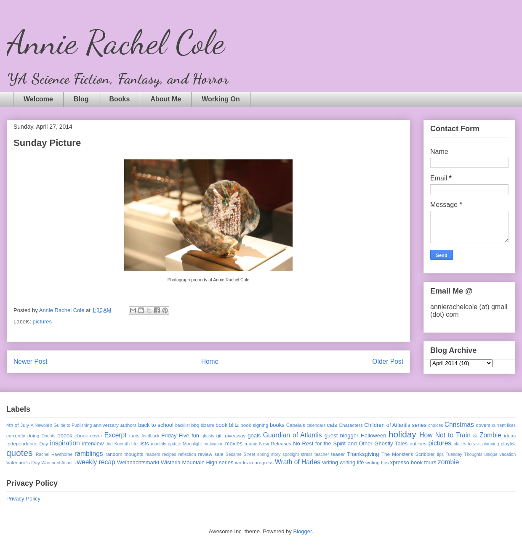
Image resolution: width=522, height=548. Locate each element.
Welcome (38, 99)
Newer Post (30, 361)
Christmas (459, 424)
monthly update (166, 444)
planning (490, 444)
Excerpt (115, 435)
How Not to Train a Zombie (460, 435)
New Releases (275, 443)
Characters (351, 425)
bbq (195, 425)
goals (254, 435)
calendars (315, 425)
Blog (81, 99)
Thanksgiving (363, 454)
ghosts (207, 436)
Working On (221, 99)
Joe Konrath (118, 444)
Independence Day (27, 443)
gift (219, 435)
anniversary (105, 425)
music (251, 443)
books (277, 425)
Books (119, 99)
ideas (510, 435)
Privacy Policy (23, 498)
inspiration (65, 443)
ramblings (89, 453)
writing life (352, 462)
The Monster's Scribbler (408, 454)
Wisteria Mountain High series (197, 462)
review (205, 454)
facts (134, 435)
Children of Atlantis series (395, 425)
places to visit (467, 444)
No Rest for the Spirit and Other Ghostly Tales (350, 443)
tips (440, 454)
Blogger (302, 531)
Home (210, 361)
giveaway (235, 435)
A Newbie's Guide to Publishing (61, 425)
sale (218, 454)
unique (491, 454)
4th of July (17, 425)
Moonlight (192, 444)
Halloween (373, 435)
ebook (64, 435)
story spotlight (285, 454)
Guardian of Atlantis (292, 435)
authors (128, 425)
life (134, 443)
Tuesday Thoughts (464, 454)
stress (307, 454)
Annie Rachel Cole (115, 42)
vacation (507, 454)
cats (332, 425)
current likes (504, 425)
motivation (213, 444)
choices (435, 425)
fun (195, 435)
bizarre (207, 425)
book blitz (227, 425)
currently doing (22, 435)
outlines (418, 443)
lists (144, 443)
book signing (254, 425)
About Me (165, 99)
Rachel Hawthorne (54, 454)
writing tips (377, 462)
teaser (337, 454)
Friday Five (175, 435)
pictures (42, 321)
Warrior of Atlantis (58, 463)
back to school (155, 425)
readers (152, 454)
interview (93, 443)
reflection (187, 454)
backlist (182, 425)
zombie (448, 462)
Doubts (49, 436)
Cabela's (295, 425)
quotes (19, 453)
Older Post (387, 361)
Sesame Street (241, 454)
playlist (508, 443)
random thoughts (125, 454)
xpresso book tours (413, 462)
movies (233, 443)
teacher (321, 454)
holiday (402, 434)
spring (263, 454)
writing (330, 462)
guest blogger (342, 435)
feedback (150, 436)
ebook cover (88, 435)
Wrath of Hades (297, 462)
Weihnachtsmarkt (138, 462)
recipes (169, 454)
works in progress (254, 462)
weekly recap (96, 462)
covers (483, 425)
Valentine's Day (23, 462)
